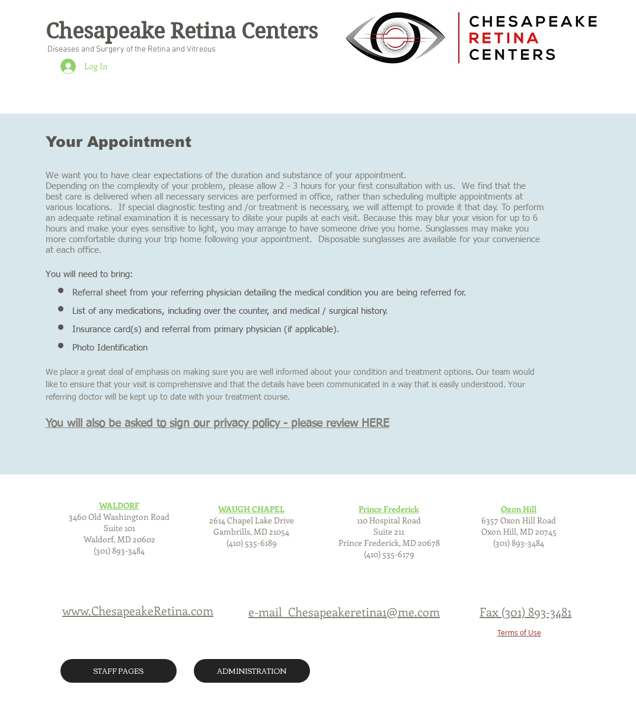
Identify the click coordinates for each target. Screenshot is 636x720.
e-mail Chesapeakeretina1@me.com (344, 611)
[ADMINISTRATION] (252, 671)
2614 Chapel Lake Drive (251, 520)
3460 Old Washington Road (119, 516)
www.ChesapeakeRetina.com (137, 610)
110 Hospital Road (389, 520)
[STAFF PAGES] (118, 671)
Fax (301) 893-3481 (525, 611)
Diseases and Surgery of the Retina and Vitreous (131, 49)
